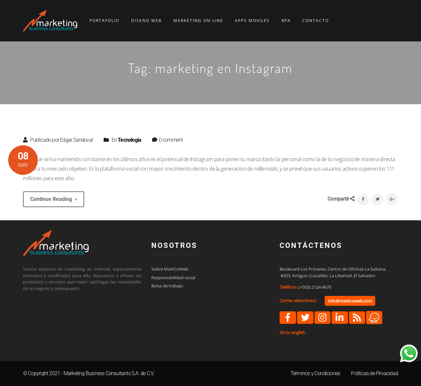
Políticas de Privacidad (374, 373)
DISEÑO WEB (146, 21)
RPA (286, 21)
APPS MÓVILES (252, 21)
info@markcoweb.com (350, 301)
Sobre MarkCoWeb (169, 269)
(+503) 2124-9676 (315, 287)
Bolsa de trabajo (167, 286)
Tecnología (129, 140)
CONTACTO (315, 21)
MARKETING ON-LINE (198, 21)
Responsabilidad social (173, 277)
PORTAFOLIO (104, 21)
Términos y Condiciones (315, 373)
